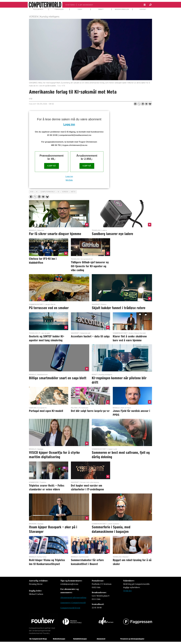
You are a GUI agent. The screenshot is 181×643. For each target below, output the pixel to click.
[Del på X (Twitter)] (139, 104)
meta (73, 192)
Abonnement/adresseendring (73, 597)
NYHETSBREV (70, 5)
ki (37, 192)
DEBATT (101, 9)
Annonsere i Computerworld (73, 602)
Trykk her (127, 590)
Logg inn (69, 124)
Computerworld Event (70, 607)
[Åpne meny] (144, 4)
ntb (31, 192)
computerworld (48, 192)
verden (65, 192)
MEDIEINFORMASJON (122, 9)
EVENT (80, 9)
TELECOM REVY (38, 9)
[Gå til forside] (45, 5)
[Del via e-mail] (146, 104)
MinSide (69, 180)
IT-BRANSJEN (59, 9)
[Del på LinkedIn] (142, 104)
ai (58, 192)
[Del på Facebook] (135, 104)
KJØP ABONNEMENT (85, 5)
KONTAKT (143, 9)
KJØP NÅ (51, 166)
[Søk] (150, 5)
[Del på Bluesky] (150, 104)
